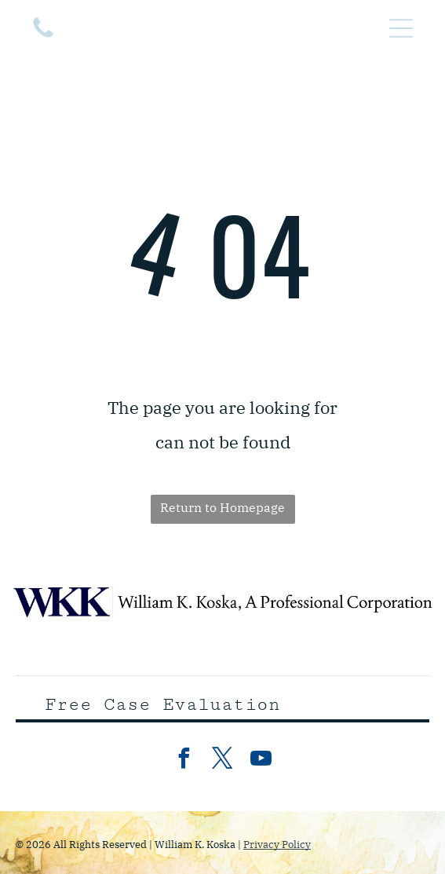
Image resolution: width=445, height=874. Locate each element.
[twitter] (223, 760)
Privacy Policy (277, 844)
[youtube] (261, 760)
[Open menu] (401, 28)
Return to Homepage (222, 507)
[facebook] (184, 760)
